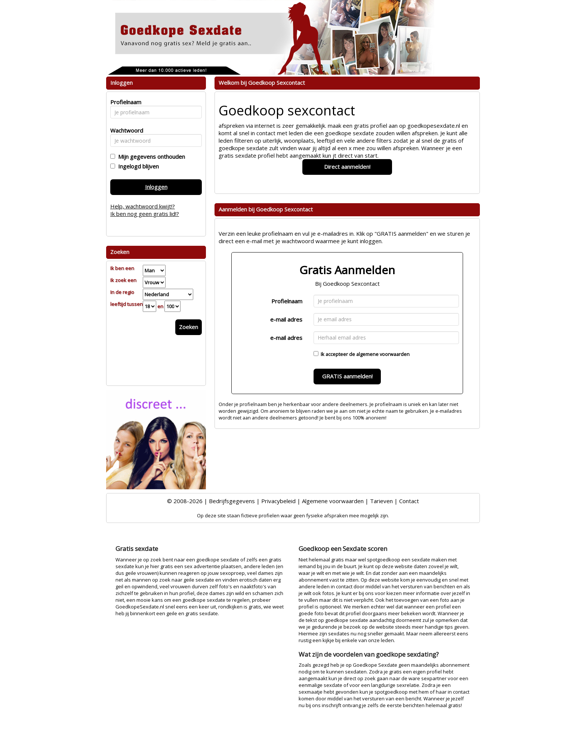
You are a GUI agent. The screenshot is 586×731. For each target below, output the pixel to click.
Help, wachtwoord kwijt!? (142, 206)
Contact (409, 501)
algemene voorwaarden (383, 354)
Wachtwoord (124, 130)
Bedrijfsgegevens (232, 501)
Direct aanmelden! (347, 166)
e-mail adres (286, 319)
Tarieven (381, 501)
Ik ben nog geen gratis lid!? (144, 213)
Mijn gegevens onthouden (150, 156)
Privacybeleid (278, 501)
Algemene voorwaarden (333, 501)
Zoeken (188, 327)
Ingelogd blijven (137, 166)
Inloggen (156, 187)
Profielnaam (286, 301)
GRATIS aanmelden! (347, 376)
